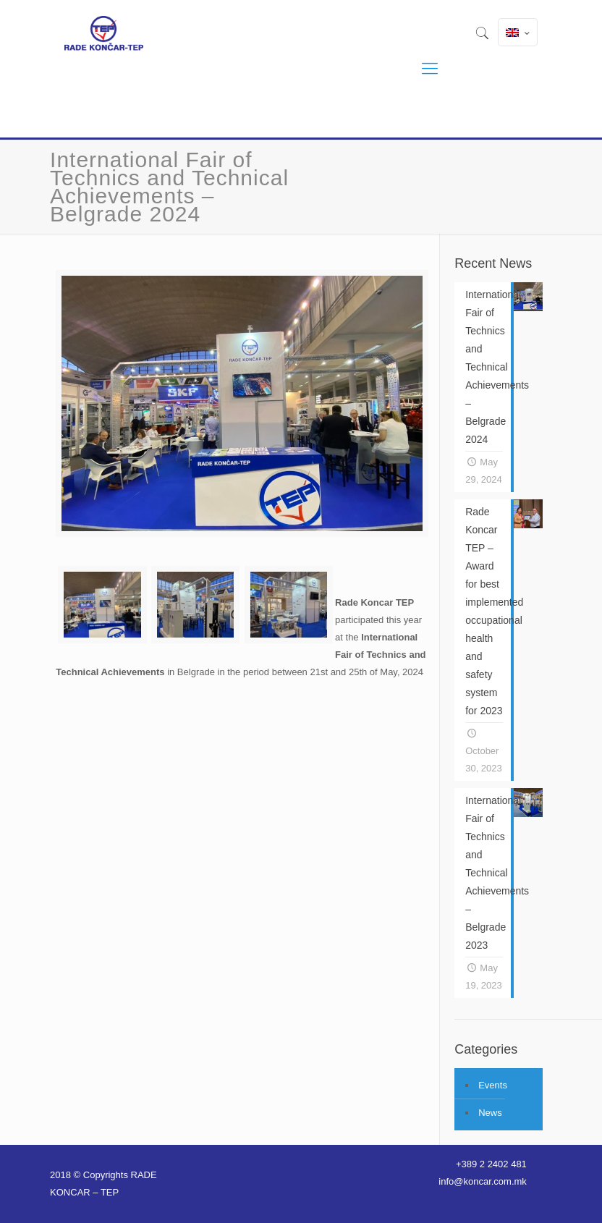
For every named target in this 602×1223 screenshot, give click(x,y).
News (490, 1112)
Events (492, 1085)
